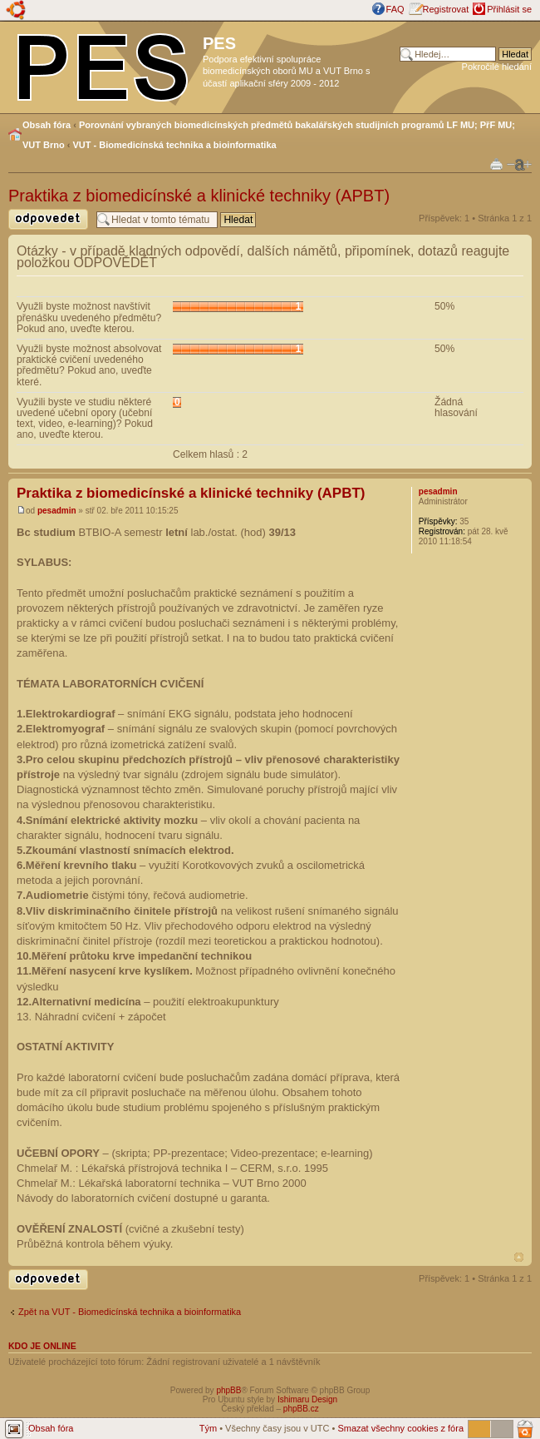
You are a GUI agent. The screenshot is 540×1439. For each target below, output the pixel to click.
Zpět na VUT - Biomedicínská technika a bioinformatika (129, 1312)
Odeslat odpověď (48, 219)
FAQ (395, 9)
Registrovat (446, 9)
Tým (208, 1428)
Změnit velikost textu (519, 165)
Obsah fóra (46, 125)
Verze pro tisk (496, 163)
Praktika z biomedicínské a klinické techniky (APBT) (199, 195)
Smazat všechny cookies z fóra (400, 1428)
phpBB (228, 1390)
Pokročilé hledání (497, 67)
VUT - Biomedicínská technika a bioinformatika (175, 145)
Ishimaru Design (307, 1399)
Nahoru (518, 1257)
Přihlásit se (509, 9)
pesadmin (56, 510)
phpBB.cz (301, 1408)
